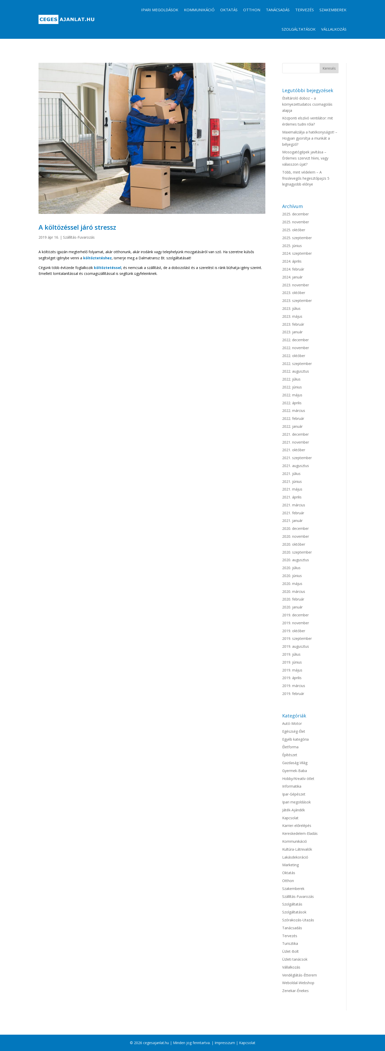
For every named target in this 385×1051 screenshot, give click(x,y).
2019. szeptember (297, 638)
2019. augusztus (295, 646)
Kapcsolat (290, 817)
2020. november (295, 536)
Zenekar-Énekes (295, 990)
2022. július (291, 379)
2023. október (293, 292)
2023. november (295, 285)
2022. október (293, 355)
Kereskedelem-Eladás (300, 833)
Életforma (290, 746)
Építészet (289, 754)
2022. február (293, 418)
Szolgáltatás (292, 904)
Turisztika (290, 943)
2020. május (292, 583)
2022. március (293, 410)
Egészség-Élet (293, 731)
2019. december (295, 615)
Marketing (290, 864)
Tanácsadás (278, 9)
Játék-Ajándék (293, 810)
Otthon (251, 9)
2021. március (293, 505)
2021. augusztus (295, 465)
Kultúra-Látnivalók (297, 849)
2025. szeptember (297, 237)
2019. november (295, 622)
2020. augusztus (295, 559)
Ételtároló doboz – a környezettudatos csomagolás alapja (307, 104)
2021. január (292, 520)
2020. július (291, 567)
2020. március (293, 591)
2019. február (293, 693)
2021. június (292, 481)
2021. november (295, 442)
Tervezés (304, 9)
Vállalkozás (333, 29)
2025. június (292, 245)
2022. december (295, 339)
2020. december (295, 528)
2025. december (295, 214)
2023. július (291, 308)
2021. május (292, 489)
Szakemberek (332, 9)
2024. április (292, 261)
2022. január (292, 426)
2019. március (293, 685)
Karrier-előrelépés (296, 825)
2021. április (292, 497)
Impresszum (225, 1042)
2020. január (292, 607)
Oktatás (229, 9)
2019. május (292, 670)
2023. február (293, 324)
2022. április (292, 402)
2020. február (293, 599)
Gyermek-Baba (294, 770)
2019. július (291, 654)
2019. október (293, 630)
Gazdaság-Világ (294, 762)
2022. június (292, 387)
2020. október (293, 544)
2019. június (292, 662)
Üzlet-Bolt (290, 951)
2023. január (292, 331)
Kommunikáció (199, 9)
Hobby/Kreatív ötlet (298, 778)
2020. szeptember (297, 552)
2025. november (295, 221)
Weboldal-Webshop (298, 982)
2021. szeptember (297, 457)
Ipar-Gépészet (293, 794)
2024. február (293, 269)
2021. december (295, 434)
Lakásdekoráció (295, 857)
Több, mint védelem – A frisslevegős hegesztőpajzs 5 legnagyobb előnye (305, 178)
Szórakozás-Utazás (298, 920)
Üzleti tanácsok (294, 959)
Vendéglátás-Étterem (299, 975)
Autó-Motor (292, 723)
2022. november (295, 347)
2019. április (292, 677)
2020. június (292, 575)
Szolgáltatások (299, 29)
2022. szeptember (297, 363)
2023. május (292, 316)
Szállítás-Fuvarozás (79, 237)
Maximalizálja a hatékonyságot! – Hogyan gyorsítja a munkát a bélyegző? (309, 138)
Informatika (291, 786)
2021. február (293, 512)
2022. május (292, 395)
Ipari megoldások (159, 9)
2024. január (292, 277)
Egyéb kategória (295, 739)
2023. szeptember (297, 300)
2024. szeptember (297, 253)
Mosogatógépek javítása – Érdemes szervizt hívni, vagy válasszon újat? (305, 158)
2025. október (293, 229)
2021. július (291, 473)
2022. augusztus (295, 371)
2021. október (293, 449)
